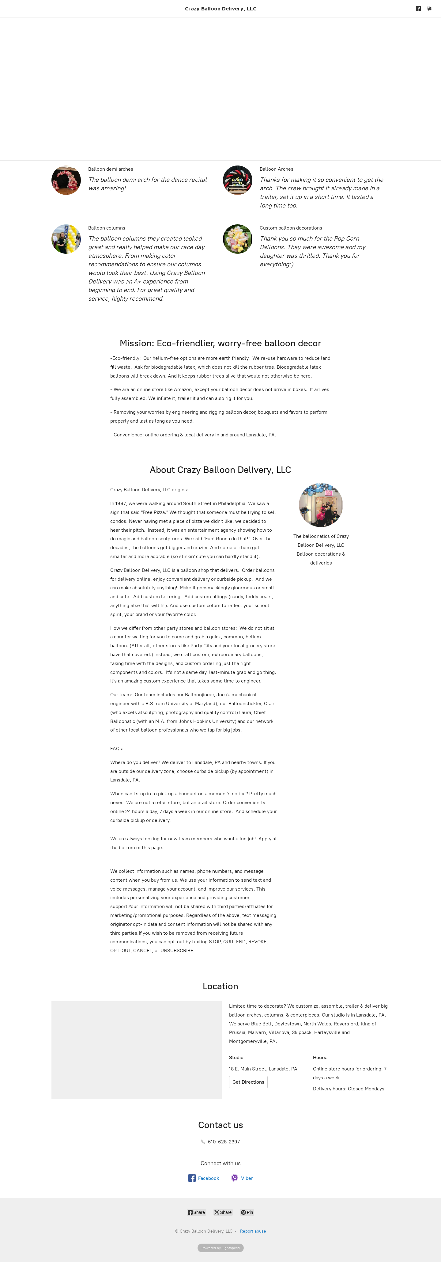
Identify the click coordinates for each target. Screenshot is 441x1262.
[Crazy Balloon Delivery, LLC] (220, 8)
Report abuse (253, 1231)
